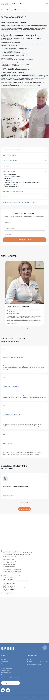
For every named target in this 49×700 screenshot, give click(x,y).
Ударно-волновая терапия (11, 186)
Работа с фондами (6, 672)
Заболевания (4, 661)
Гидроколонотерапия (10, 174)
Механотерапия (8, 178)
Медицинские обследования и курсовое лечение (20, 202)
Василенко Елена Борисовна (18, 306)
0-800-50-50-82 (16, 3)
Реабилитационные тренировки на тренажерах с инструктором (22, 182)
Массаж (5, 197)
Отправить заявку (24, 239)
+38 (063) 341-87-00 (9, 583)
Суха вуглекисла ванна (10, 184)
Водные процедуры (9, 155)
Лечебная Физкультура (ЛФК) (12, 176)
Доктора (3, 659)
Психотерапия (8, 180)
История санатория (6, 668)
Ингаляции (6, 166)
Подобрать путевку (10, 683)
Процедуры (10, 9)
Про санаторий (5, 670)
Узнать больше (12, 323)
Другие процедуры (9, 171)
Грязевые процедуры (10, 160)
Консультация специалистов (13, 191)
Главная (3, 9)
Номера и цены (5, 666)
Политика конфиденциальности (10, 677)
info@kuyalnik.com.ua (9, 593)
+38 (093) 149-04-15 (9, 589)
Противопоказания (6, 674)
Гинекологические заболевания (15, 486)
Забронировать (24, 509)
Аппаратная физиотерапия (12, 150)
